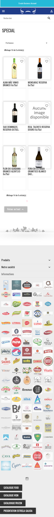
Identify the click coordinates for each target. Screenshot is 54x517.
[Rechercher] (27, 18)
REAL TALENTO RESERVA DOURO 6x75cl (39, 128)
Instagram (27, 479)
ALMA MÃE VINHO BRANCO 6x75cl (11, 84)
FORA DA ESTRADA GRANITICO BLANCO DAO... (37, 171)
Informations (7, 274)
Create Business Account (27, 3)
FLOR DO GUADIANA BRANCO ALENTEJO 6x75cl (12, 171)
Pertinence (27, 43)
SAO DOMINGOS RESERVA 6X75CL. (11, 128)
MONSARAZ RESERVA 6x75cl (37, 84)
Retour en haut (15, 209)
